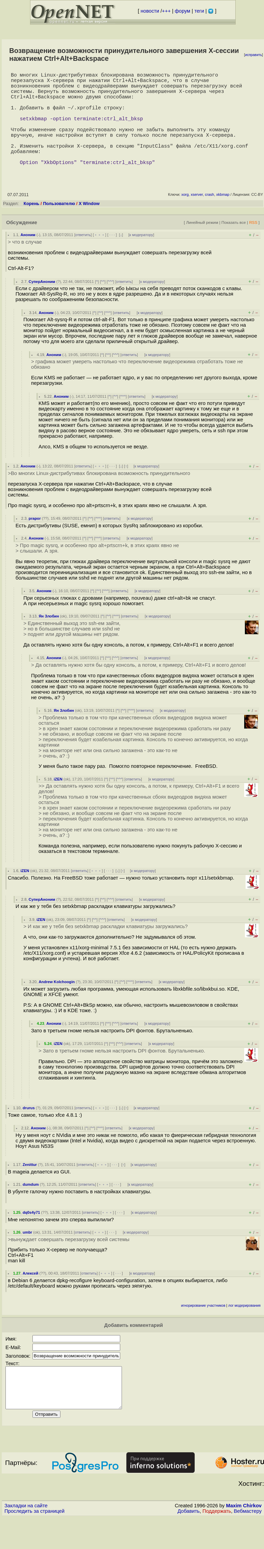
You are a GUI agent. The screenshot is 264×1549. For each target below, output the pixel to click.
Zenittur (30, 1188)
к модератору (141, 258)
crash (209, 218)
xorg (185, 218)
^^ (103, 305)
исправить (253, 55)
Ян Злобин (49, 639)
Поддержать (217, 1542)
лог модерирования (244, 1329)
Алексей (30, 1296)
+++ (166, 11)
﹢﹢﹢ (99, 258)
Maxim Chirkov (244, 1537)
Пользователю (59, 226)
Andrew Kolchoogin (57, 1005)
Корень (31, 226)
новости (150, 11)
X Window (89, 226)
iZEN (58, 802)
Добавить (189, 1542)
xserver (197, 218)
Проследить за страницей (34, 1542)
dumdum (31, 1208)
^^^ (110, 305)
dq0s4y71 (31, 1236)
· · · (112, 258)
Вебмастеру (248, 1542)
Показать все (233, 245)
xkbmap (223, 218)
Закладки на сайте (25, 1537)
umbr (27, 1255)
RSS (253, 245)
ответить (83, 258)
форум (182, 11)
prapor (35, 542)
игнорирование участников (203, 1329)
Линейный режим (202, 245)
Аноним (28, 258)
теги (199, 11)
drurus (28, 1131)
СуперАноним (42, 305)
